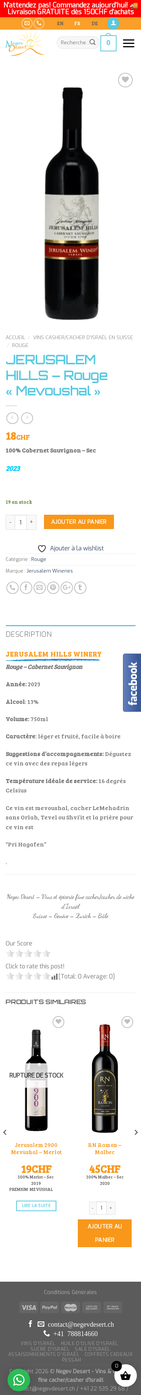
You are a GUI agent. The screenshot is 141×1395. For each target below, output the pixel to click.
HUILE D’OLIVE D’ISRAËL (89, 1318)
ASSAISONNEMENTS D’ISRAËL (44, 1329)
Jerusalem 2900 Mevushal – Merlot (34, 1127)
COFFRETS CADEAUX (109, 1329)
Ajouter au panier (79, 504)
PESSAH (71, 1335)
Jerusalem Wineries (50, 553)
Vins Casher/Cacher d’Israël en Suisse (83, 320)
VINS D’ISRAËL (38, 1318)
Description (29, 617)
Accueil (15, 320)
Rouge (20, 328)
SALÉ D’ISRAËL (93, 1324)
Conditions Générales (70, 1266)
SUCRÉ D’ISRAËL (50, 1324)
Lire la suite (34, 1181)
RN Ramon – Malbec (104, 1123)
